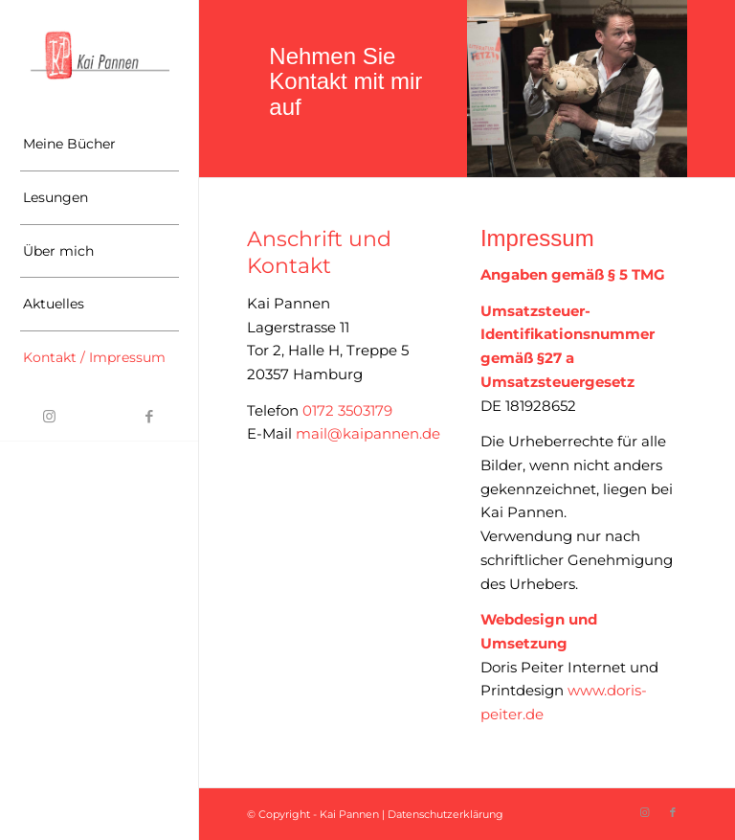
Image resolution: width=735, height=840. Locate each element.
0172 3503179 (345, 410)
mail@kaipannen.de (368, 433)
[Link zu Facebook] (149, 417)
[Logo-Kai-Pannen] (99, 55)
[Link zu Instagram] (50, 417)
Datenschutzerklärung (445, 814)
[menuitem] (99, 144)
